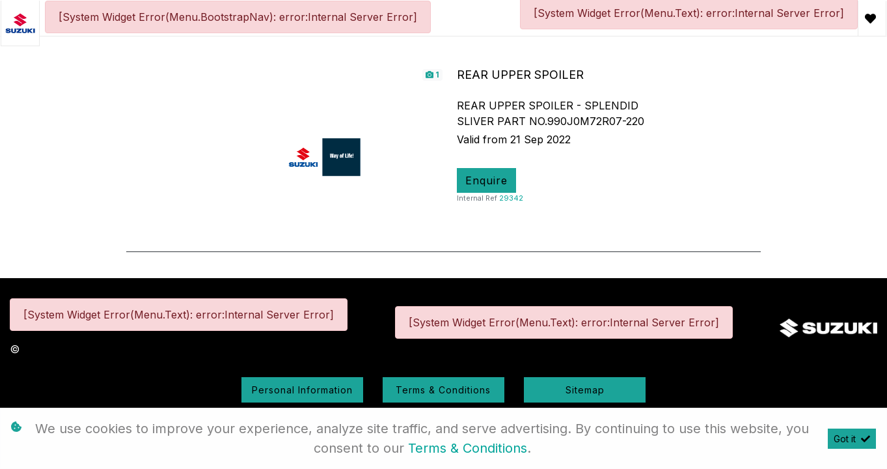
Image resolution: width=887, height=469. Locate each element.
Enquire (486, 180)
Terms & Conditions (443, 389)
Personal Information (302, 389)
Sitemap (585, 389)
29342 (511, 198)
